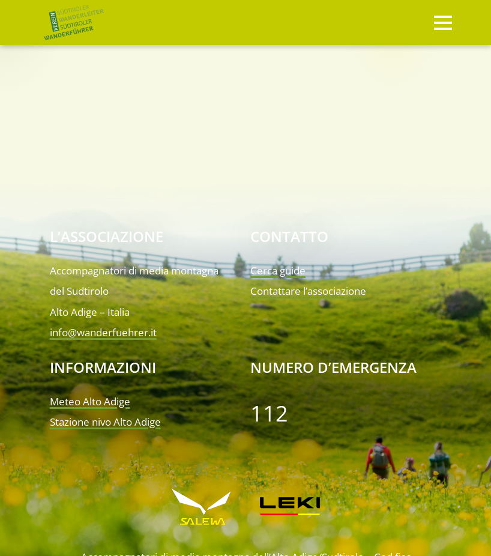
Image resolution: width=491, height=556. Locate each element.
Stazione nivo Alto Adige (105, 422)
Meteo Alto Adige (90, 401)
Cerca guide (278, 270)
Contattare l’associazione (308, 291)
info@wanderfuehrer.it (103, 332)
